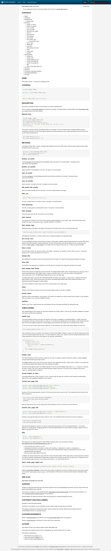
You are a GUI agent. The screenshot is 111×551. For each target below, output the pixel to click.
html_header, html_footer (33, 47)
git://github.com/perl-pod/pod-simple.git (34, 493)
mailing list (67, 549)
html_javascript (30, 34)
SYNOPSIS (27, 18)
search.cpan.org (31, 520)
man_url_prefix (30, 27)
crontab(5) (30, 176)
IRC (71, 549)
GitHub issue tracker (54, 546)
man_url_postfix (31, 29)
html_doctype (30, 36)
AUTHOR (26, 74)
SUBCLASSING (28, 54)
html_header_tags (31, 39)
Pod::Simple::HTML (84, 109)
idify (28, 64)
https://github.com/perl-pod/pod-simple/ (58, 492)
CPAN (37, 6)
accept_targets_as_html (33, 59)
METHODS (27, 22)
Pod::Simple (25, 480)
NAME (26, 16)
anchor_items (30, 51)
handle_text (30, 56)
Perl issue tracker (60, 549)
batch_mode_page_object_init (34, 66)
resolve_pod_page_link (32, 61)
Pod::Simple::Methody (37, 109)
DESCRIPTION (28, 19)
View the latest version (61, 9)
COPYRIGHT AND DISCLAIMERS (32, 71)
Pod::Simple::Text (33, 480)
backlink (29, 53)
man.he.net (41, 427)
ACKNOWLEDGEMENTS (30, 73)
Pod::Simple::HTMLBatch (33, 470)
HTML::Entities (31, 244)
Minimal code (30, 21)
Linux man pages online (54, 517)
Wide (84, 2)
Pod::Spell (40, 480)
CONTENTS (26, 13)
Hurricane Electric (31, 517)
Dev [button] (24, 2)
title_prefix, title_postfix (32, 31)
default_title (30, 44)
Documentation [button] (31, 2)
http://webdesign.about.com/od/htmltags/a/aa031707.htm (36, 443)
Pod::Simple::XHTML (27, 6)
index (28, 49)
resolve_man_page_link (33, 63)
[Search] (99, 2)
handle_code (30, 58)
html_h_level (30, 43)
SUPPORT (27, 69)
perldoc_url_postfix (31, 26)
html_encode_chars (34, 41)
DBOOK (37, 546)
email (61, 546)
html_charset (30, 38)
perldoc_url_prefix (31, 24)
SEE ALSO (27, 67)
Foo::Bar (29, 162)
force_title (29, 46)
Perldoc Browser (8, 2)
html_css (29, 33)
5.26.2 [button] (19, 2)
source (34, 6)
